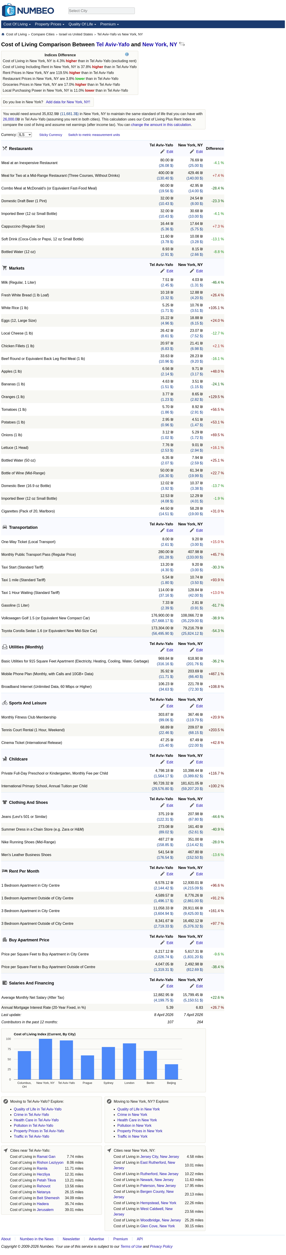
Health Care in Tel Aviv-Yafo (36, 1120)
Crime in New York (132, 1115)
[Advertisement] (251, 60)
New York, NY (159, 44)
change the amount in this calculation (161, 125)
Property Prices (48, 24)
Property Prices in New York (139, 1131)
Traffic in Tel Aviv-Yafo (31, 1136)
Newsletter (71, 1239)
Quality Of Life (81, 24)
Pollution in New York (134, 1125)
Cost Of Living (15, 24)
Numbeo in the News (37, 1239)
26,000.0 (10, 119)
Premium (108, 24)
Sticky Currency (50, 135)
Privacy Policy (161, 1246)
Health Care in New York (137, 1120)
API (140, 1239)
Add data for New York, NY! (68, 102)
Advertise (96, 1239)
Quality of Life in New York (138, 1109)
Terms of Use (131, 1246)
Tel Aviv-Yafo (113, 44)
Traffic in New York (132, 1136)
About (6, 1239)
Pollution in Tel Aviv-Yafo (33, 1125)
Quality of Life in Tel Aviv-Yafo (38, 1109)
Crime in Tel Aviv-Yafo (31, 1115)
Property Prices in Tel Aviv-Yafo (39, 1131)
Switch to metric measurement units (94, 135)
